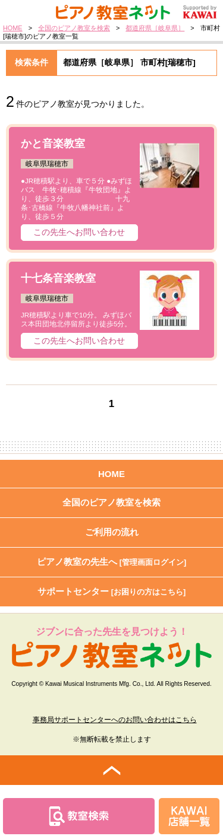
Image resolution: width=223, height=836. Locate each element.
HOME (13, 27)
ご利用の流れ (112, 532)
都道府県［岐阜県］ (154, 27)
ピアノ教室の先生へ (112, 562)
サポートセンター (111, 591)
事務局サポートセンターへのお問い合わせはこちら (115, 719)
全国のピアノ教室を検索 (74, 27)
